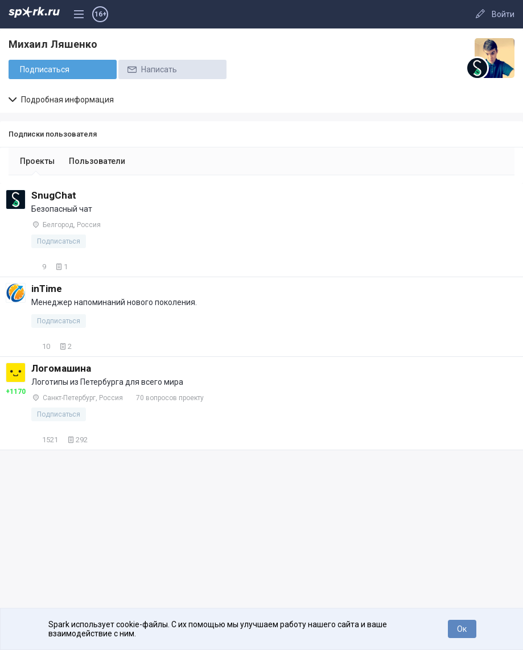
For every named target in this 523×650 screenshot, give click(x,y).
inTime (46, 288)
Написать (151, 69)
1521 (44, 439)
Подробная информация (61, 99)
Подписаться (44, 69)
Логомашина (61, 368)
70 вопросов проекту (170, 398)
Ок (462, 628)
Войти (503, 14)
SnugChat (53, 195)
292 (76, 439)
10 (40, 346)
